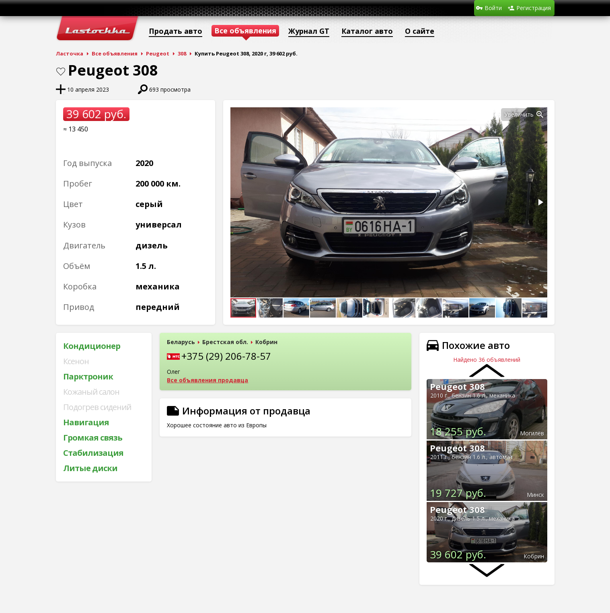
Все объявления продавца (207, 380)
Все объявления (115, 53)
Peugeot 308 (457, 386)
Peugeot (157, 53)
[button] (540, 114)
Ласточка (69, 53)
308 (182, 53)
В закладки (61, 71)
